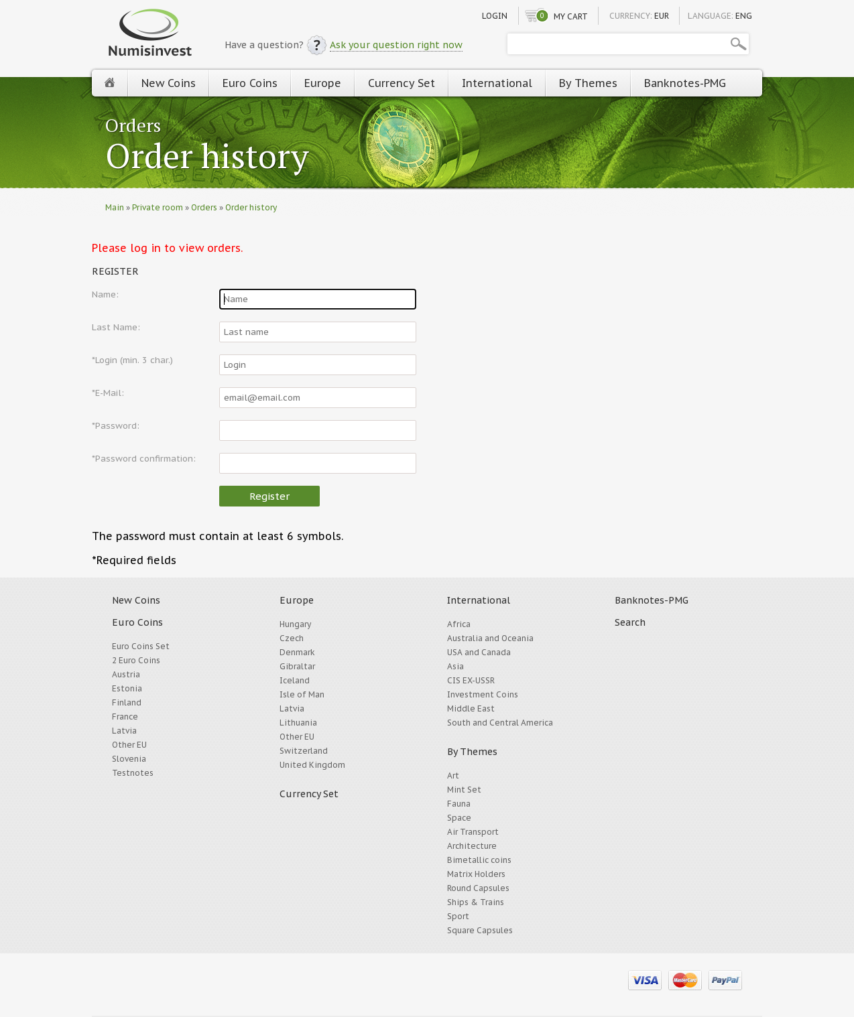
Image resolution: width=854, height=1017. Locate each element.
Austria (126, 674)
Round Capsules (478, 888)
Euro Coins (250, 83)
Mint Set (464, 790)
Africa (459, 624)
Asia (455, 666)
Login (494, 16)
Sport (458, 916)
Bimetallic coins (479, 860)
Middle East (471, 708)
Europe (322, 83)
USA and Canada (479, 652)
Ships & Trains (475, 902)
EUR (661, 16)
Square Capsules (480, 930)
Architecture (472, 846)
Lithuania (298, 723)
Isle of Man (302, 694)
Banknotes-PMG (685, 83)
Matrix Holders (476, 874)
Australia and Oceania (490, 638)
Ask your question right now (396, 45)
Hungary (295, 624)
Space (459, 818)
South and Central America (500, 723)
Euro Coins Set (141, 646)
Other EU (129, 745)
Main (114, 207)
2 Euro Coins (136, 660)
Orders (133, 125)
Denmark (297, 652)
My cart (571, 16)
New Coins (168, 83)
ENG (743, 16)
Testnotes (133, 773)
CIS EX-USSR (471, 680)
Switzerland (304, 751)
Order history (207, 157)
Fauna (459, 804)
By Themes (588, 83)
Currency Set (401, 83)
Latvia (124, 731)
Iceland (295, 680)
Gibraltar (297, 666)
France (125, 716)
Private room (157, 207)
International (497, 83)
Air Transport (473, 832)
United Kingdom (312, 765)
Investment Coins (482, 694)
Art (453, 775)
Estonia (127, 688)
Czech (292, 638)
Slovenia (129, 759)
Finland (126, 702)
